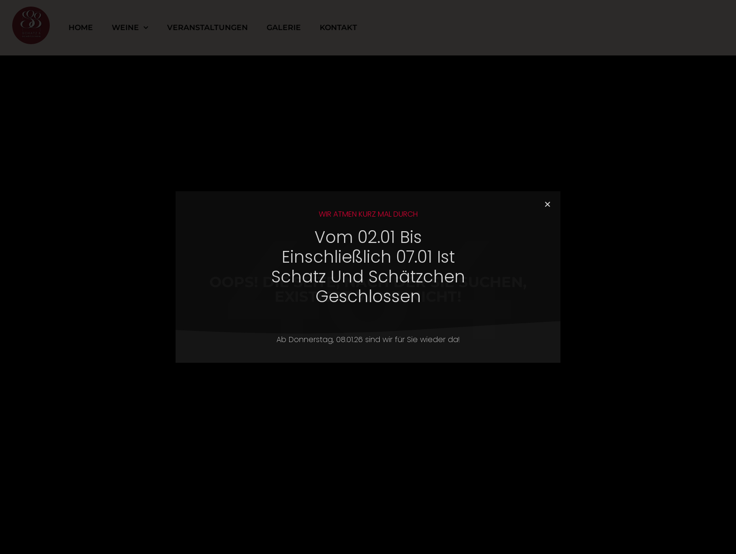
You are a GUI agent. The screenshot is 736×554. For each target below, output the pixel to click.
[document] (368, 277)
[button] (547, 204)
